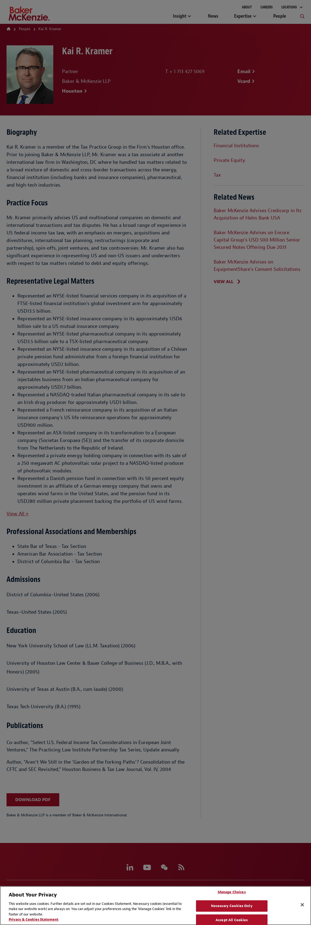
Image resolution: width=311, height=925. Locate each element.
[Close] (302, 905)
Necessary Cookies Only (232, 906)
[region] (155, 905)
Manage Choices (232, 892)
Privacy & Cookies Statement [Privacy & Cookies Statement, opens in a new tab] (33, 919)
